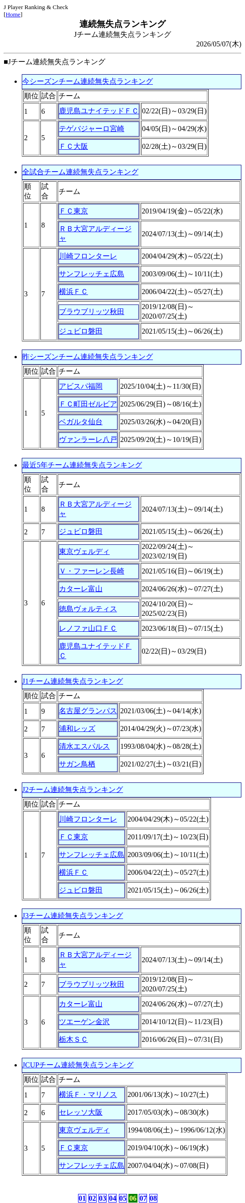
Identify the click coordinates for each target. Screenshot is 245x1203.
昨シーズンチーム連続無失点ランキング (87, 356)
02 (92, 1198)
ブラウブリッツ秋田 (91, 311)
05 (123, 1198)
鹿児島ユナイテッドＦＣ (99, 111)
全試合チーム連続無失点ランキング (80, 172)
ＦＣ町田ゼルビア (88, 404)
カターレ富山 (81, 589)
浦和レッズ (77, 728)
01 (82, 1198)
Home (12, 14)
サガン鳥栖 (77, 764)
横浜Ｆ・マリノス (88, 1094)
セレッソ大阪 (81, 1112)
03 (102, 1198)
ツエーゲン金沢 (84, 1021)
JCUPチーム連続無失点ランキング (77, 1065)
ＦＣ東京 (73, 211)
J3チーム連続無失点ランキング (72, 915)
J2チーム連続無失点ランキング (72, 789)
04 (112, 1198)
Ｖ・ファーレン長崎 (91, 571)
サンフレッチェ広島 (91, 274)
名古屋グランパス (88, 711)
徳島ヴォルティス (88, 609)
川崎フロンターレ (88, 256)
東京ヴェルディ (84, 551)
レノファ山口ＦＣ (88, 628)
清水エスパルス (84, 746)
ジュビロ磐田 (81, 331)
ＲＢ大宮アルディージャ (95, 233)
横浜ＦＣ (73, 291)
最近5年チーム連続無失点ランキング (82, 465)
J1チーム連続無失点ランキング (72, 681)
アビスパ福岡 (81, 386)
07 (143, 1198)
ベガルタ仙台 (81, 422)
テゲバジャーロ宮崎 (91, 128)
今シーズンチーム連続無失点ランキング (87, 81)
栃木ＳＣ (73, 1039)
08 (153, 1198)
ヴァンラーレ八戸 (88, 439)
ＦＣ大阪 (73, 146)
